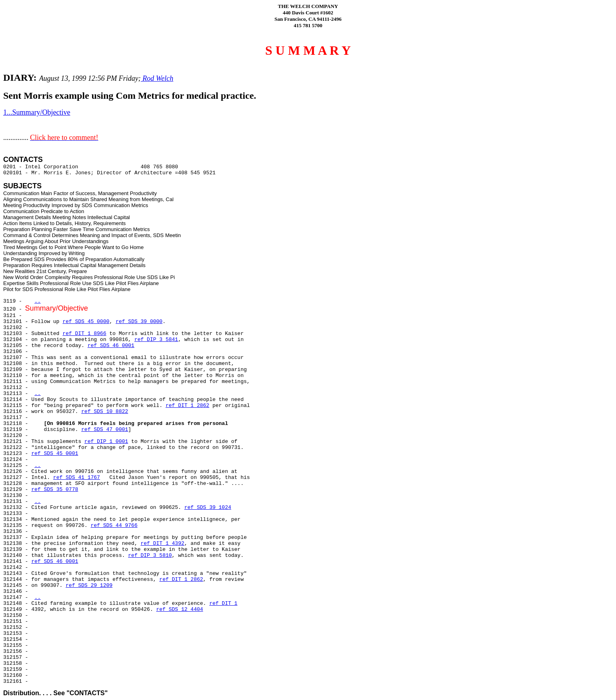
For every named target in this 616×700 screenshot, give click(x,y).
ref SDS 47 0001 (104, 430)
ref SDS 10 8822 (104, 412)
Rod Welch (157, 78)
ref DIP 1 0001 (106, 442)
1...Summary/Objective (36, 112)
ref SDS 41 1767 (76, 478)
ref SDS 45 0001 (54, 454)
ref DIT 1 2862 (187, 406)
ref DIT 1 (223, 603)
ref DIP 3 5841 (156, 340)
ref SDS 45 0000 (85, 322)
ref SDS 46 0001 (111, 346)
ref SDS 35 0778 (54, 490)
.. (37, 301)
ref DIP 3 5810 (150, 555)
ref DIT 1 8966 (84, 334)
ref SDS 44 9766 (113, 525)
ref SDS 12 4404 (179, 609)
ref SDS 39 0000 (139, 322)
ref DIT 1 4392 (162, 543)
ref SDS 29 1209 (89, 585)
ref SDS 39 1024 (207, 508)
